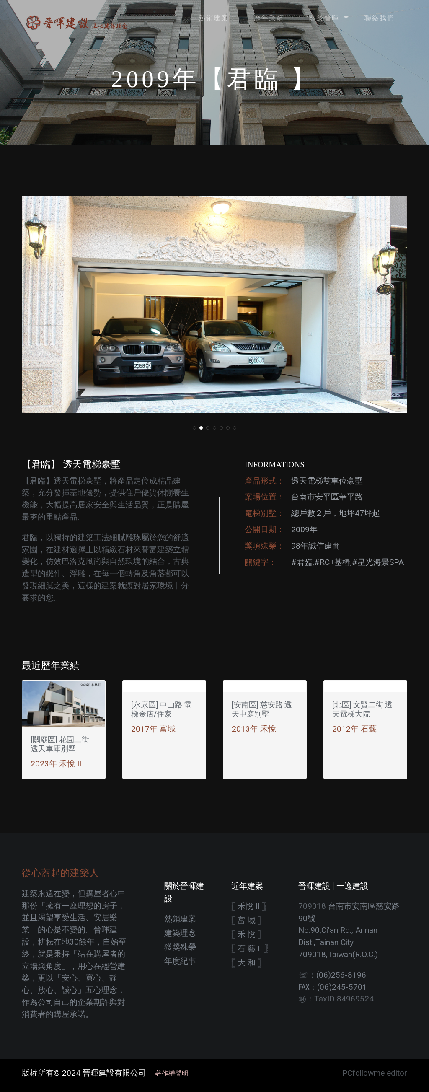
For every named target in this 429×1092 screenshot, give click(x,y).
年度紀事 (180, 961)
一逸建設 (352, 885)
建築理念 (180, 933)
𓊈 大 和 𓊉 (246, 963)
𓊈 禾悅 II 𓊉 (248, 906)
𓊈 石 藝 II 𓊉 (249, 948)
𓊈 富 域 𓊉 (246, 920)
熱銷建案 (180, 919)
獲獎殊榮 (180, 947)
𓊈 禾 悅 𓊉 (246, 934)
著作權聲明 (168, 1073)
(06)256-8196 (341, 975)
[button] (194, 428)
